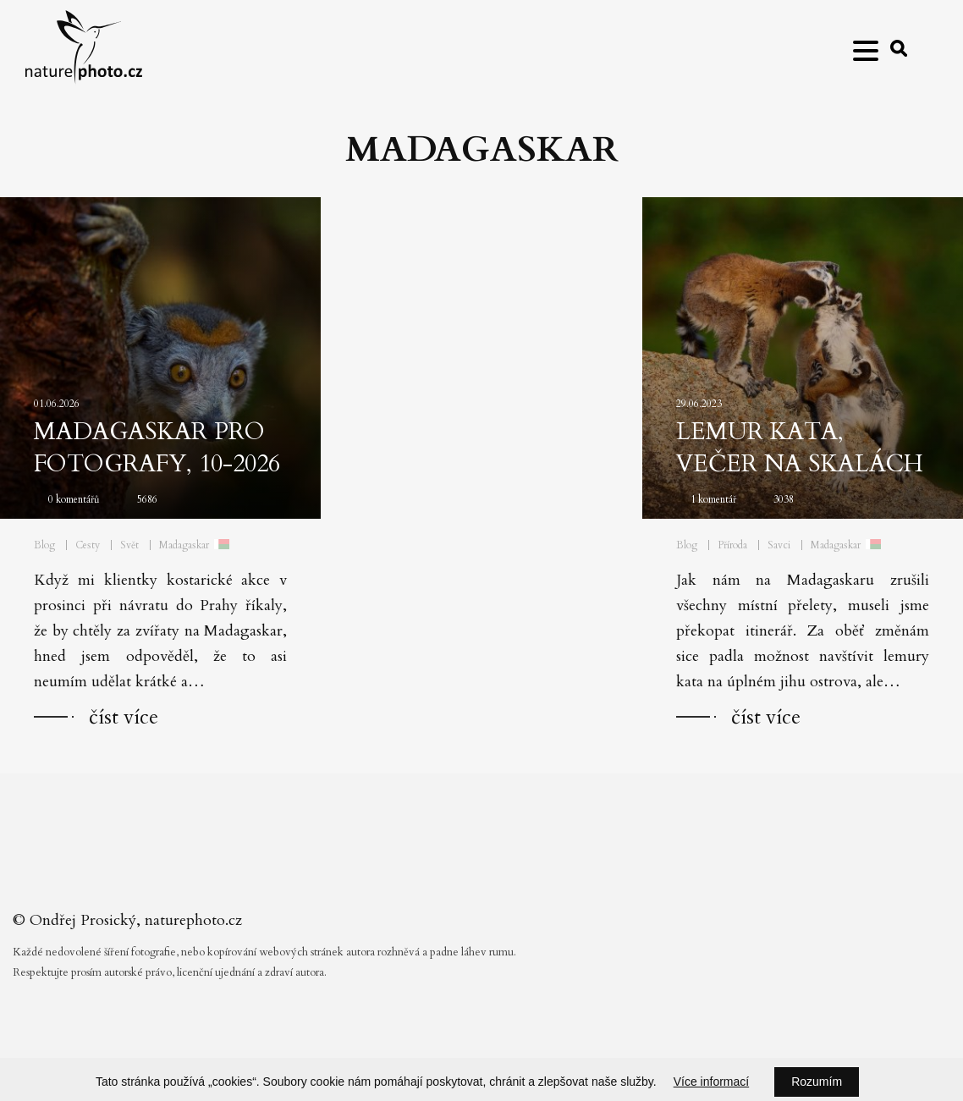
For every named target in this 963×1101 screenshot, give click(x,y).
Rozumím (816, 1081)
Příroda (732, 545)
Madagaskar (184, 545)
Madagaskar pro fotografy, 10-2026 (157, 448)
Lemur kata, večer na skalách (799, 448)
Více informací (711, 1081)
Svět (129, 545)
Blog (44, 545)
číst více (123, 717)
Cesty (87, 545)
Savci (779, 545)
